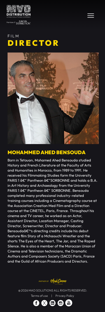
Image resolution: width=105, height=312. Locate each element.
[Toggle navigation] (90, 15)
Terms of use (39, 296)
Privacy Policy (64, 296)
